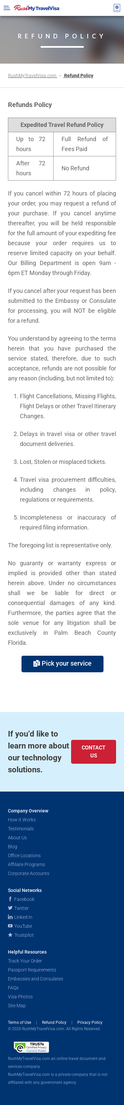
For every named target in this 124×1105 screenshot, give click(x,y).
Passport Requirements (32, 969)
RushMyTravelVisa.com (32, 75)
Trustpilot (21, 935)
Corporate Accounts (28, 873)
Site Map (17, 1005)
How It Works (22, 819)
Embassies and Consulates (35, 978)
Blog (12, 846)
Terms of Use (20, 1022)
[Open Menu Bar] (7, 8)
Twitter (18, 908)
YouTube (20, 926)
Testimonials (21, 828)
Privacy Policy (90, 1022)
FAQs (13, 987)
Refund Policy (54, 1022)
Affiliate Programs (26, 864)
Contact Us (93, 752)
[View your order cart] (117, 8)
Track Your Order (25, 961)
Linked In (20, 917)
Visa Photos (20, 996)
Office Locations (24, 855)
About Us (17, 837)
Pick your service (62, 663)
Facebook (21, 899)
